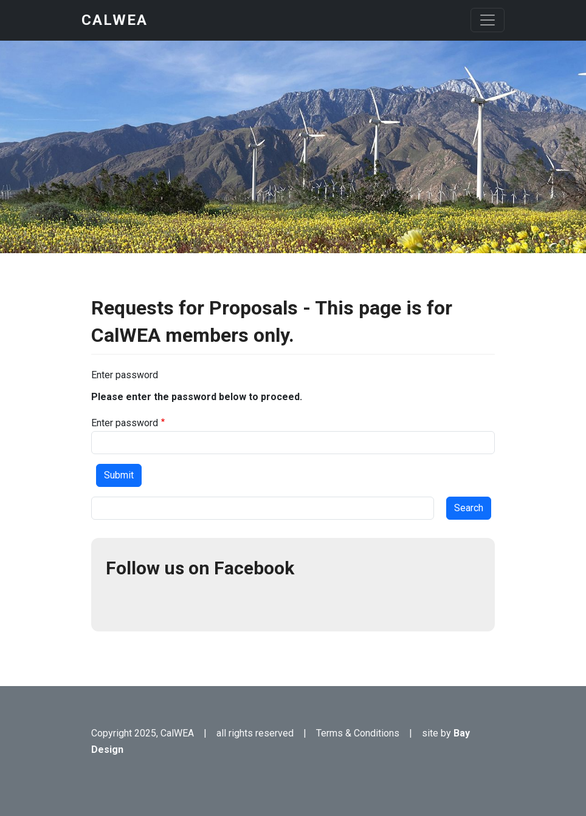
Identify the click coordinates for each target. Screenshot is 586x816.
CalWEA (114, 20)
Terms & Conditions (357, 733)
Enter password (124, 423)
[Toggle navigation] (488, 20)
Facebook (120, 602)
